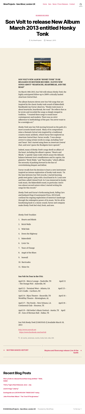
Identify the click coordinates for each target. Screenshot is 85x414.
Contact (72, 4)
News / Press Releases (60, 4)
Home (45, 4)
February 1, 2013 (51, 40)
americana (31, 338)
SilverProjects (37, 40)
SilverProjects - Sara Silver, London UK (20, 4)
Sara (49, 4)
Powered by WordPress (47, 409)
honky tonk (43, 338)
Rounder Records (42, 15)
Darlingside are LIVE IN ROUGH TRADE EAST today (21, 393)
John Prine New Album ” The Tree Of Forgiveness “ (21, 397)
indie (49, 338)
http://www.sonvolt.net (27, 330)
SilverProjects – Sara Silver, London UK (23, 409)
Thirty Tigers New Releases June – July (17, 385)
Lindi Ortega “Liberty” (11, 389)
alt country (24, 338)
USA (52, 338)
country (37, 338)
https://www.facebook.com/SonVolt (33, 332)
